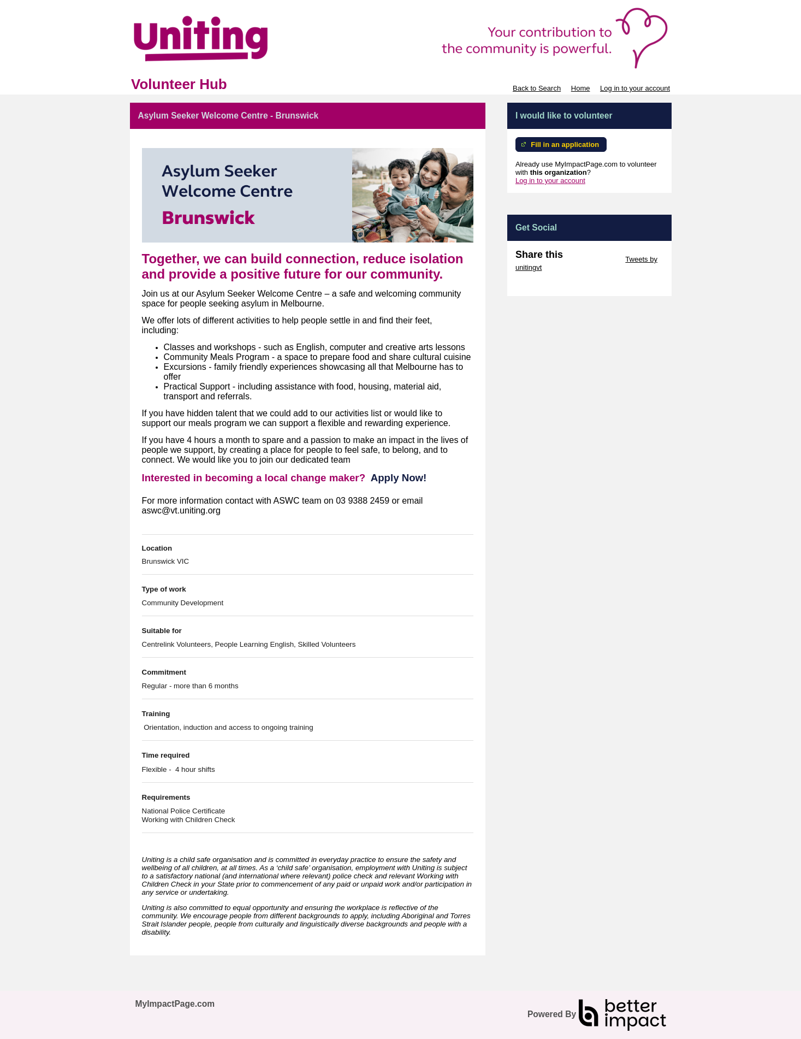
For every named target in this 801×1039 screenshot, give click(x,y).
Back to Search (537, 88)
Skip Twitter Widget (593, 259)
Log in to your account (635, 88)
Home (580, 88)
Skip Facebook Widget (550, 284)
